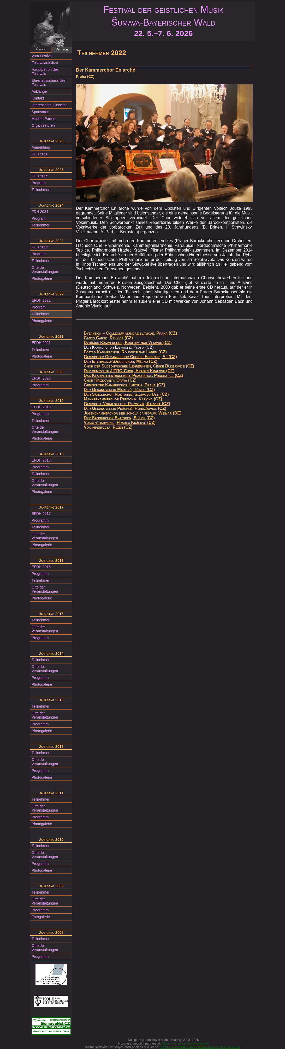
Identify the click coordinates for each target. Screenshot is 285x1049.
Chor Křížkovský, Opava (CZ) (110, 380)
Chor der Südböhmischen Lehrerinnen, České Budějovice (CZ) (139, 366)
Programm (40, 385)
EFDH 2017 (41, 513)
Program (39, 183)
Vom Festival (42, 56)
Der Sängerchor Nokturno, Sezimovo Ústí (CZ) (126, 394)
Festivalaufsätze (45, 63)
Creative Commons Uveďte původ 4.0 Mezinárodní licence (200, 1047)
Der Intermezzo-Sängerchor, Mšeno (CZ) (120, 361)
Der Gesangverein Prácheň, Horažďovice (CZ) (125, 408)
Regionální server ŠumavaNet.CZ (185, 1043)
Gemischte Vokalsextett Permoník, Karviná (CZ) (127, 403)
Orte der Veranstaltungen (45, 269)
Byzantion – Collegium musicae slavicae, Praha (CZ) (130, 333)
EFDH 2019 (41, 407)
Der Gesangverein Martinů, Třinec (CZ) (119, 389)
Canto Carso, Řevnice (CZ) (108, 338)
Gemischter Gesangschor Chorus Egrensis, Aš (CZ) (130, 356)
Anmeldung (41, 147)
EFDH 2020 (41, 378)
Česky (40, 49)
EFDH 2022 (41, 300)
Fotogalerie (41, 917)
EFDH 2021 (41, 343)
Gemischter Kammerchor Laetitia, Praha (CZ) (124, 385)
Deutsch (62, 49)
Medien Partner (44, 118)
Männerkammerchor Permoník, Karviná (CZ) (123, 399)
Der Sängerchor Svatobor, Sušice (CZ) (119, 418)
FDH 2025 (40, 176)
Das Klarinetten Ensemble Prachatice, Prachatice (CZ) (133, 375)
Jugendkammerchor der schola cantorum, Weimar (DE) (132, 413)
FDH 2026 (40, 154)
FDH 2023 (40, 247)
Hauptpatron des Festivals (45, 71)
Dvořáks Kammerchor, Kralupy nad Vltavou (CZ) (128, 342)
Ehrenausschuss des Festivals (49, 82)
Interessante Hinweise (50, 105)
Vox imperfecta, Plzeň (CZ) (108, 427)
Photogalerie (42, 278)
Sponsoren (40, 112)
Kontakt (38, 98)
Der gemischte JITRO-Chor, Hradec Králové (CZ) (129, 371)
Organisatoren (43, 125)
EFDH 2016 (41, 567)
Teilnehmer (40, 190)
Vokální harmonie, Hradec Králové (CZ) (120, 422)
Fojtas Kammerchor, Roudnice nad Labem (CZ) (125, 352)
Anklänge (39, 91)
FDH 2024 (40, 211)
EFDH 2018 (41, 460)
